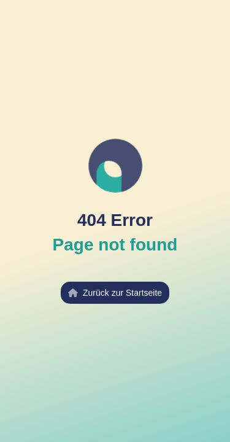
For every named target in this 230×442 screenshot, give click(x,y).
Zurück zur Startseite (115, 292)
